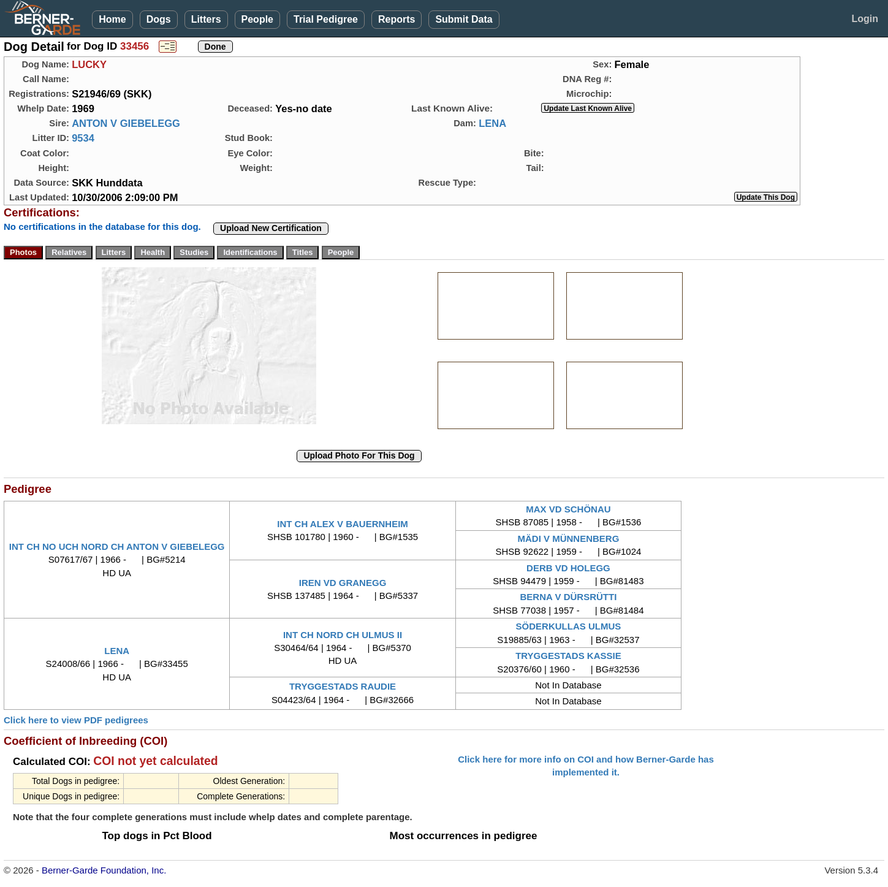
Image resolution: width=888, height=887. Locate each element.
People (257, 19)
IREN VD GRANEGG (343, 582)
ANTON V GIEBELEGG (126, 123)
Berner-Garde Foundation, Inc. (104, 870)
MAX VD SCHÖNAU (568, 509)
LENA (492, 123)
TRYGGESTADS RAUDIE (342, 686)
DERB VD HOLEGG (568, 568)
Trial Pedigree (326, 19)
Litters (206, 19)
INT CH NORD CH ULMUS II (342, 635)
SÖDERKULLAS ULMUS (568, 626)
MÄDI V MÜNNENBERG (568, 538)
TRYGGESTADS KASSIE (568, 655)
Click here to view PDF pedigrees (76, 720)
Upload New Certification (271, 228)
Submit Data (463, 19)
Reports (396, 19)
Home (112, 19)
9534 (83, 137)
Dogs (158, 19)
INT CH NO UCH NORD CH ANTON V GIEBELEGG (117, 546)
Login (864, 18)
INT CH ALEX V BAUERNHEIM (342, 524)
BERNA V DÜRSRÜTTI (568, 597)
